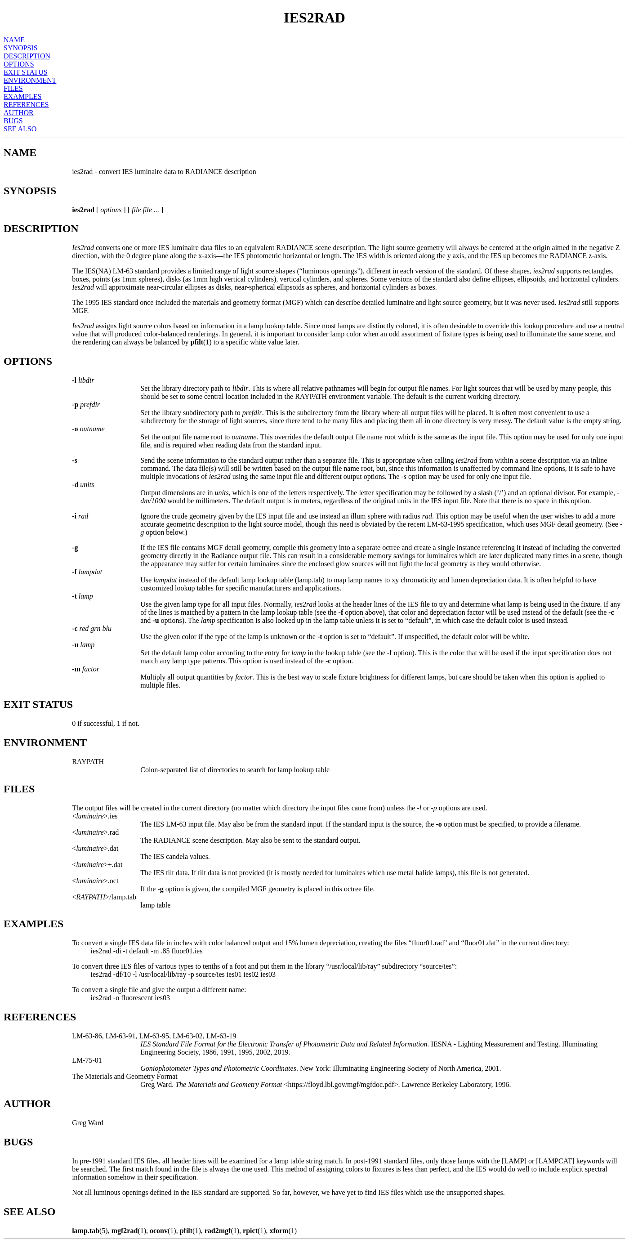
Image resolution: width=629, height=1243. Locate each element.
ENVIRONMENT (30, 80)
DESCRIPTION (27, 56)
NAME (14, 40)
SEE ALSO (20, 129)
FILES (13, 88)
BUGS (13, 121)
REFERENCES (26, 104)
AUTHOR (19, 112)
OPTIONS (19, 64)
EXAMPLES (22, 96)
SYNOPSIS (21, 48)
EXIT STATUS (26, 72)
